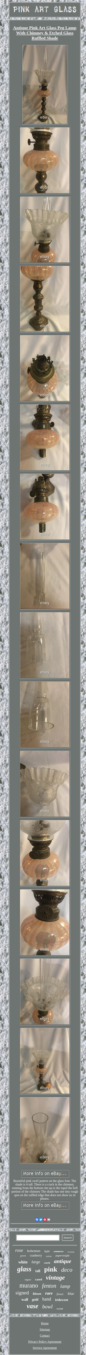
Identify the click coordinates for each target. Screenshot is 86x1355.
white (23, 1262)
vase (32, 1306)
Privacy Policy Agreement (44, 1341)
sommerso (59, 1251)
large (36, 1261)
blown (37, 1294)
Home (45, 1323)
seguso (28, 1279)
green (23, 1255)
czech (47, 1262)
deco (66, 1269)
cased (38, 1279)
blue (71, 1293)
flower (60, 1294)
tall (37, 1271)
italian (49, 1256)
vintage (55, 1277)
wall (24, 1299)
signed (22, 1293)
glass (24, 1269)
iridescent (61, 1300)
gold (35, 1300)
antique (62, 1261)
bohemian (33, 1251)
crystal (60, 1308)
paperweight (62, 1255)
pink (50, 1269)
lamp (65, 1286)
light (47, 1251)
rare (49, 1293)
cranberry (36, 1255)
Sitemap (45, 1329)
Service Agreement (45, 1347)
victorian (71, 1252)
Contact (45, 1335)
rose (19, 1250)
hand (46, 1299)
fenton (49, 1286)
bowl (47, 1307)
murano (28, 1285)
